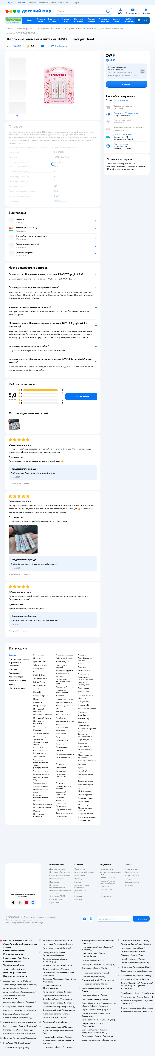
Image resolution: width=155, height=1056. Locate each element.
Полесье (37, 658)
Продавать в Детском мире (60, 872)
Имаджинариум (84, 702)
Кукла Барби (83, 771)
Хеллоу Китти (61, 734)
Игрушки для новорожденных (62, 691)
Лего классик (83, 688)
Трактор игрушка (40, 783)
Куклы (80, 767)
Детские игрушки (24, 28)
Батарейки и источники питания (80, 28)
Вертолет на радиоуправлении (40, 749)
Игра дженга (83, 712)
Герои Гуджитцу (39, 685)
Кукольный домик (85, 774)
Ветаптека (129, 885)
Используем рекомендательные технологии (23, 920)
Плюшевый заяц (85, 820)
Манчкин (82, 698)
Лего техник (61, 761)
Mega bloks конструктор (83, 684)
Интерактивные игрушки (62, 675)
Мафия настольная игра (85, 751)
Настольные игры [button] (17, 680)
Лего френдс (61, 771)
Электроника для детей (49, 28)
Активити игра (84, 719)
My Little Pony (39, 675)
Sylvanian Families (40, 662)
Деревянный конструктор (61, 793)
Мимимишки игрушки (65, 721)
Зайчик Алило (39, 682)
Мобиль (36, 811)
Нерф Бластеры (39, 706)
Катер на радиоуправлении (40, 796)
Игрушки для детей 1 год (64, 707)
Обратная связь (55, 899)
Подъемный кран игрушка (40, 778)
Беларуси (40, 922)
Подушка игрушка (85, 814)
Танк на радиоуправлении (40, 766)
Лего (58, 737)
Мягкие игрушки (85, 795)
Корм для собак (131, 879)
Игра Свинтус (84, 746)
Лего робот (60, 797)
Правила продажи (56, 879)
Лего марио (60, 780)
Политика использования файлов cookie (60, 892)
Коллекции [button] (14, 673)
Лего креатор (61, 806)
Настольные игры (85, 695)
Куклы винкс (83, 788)
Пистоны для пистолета (38, 722)
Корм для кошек (131, 872)
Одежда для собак (132, 882)
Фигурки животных (64, 702)
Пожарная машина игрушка (41, 791)
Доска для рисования (87, 708)
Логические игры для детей (87, 730)
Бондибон (37, 702)
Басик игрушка (84, 801)
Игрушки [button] (13, 669)
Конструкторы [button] (16, 676)
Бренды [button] (12, 655)
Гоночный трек (39, 753)
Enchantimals (38, 655)
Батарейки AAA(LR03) (112, 28)
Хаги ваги (59, 711)
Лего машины (83, 674)
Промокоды (54, 882)
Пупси (36, 699)
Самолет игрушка (40, 771)
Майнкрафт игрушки (64, 670)
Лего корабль (61, 816)
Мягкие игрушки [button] (17, 688)
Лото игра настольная (87, 761)
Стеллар (36, 672)
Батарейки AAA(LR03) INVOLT (20, 32)
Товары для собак (132, 875)
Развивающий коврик (65, 687)
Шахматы (82, 722)
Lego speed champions (65, 810)
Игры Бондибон (85, 740)
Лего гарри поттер (63, 757)
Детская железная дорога (40, 743)
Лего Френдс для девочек (85, 659)
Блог (101, 893)
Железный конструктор (61, 802)
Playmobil (37, 692)
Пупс (80, 778)
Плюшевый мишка (85, 798)
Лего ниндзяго (62, 740)
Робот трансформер (64, 658)
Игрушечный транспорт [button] (15, 664)
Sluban (81, 664)
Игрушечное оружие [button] (19, 659)
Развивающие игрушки (42, 804)
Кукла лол (82, 764)
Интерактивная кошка (87, 817)
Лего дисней (83, 691)
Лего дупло (60, 764)
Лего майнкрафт (62, 747)
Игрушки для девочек (42, 807)
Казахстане (29, 922)
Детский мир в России (14, 922)
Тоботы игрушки (40, 665)
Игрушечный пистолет (42, 715)
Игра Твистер (83, 715)
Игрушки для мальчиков (38, 815)
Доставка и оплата (57, 869)
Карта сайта (54, 902)
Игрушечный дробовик (38, 710)
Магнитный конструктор (61, 775)
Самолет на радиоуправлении (40, 761)
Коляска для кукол (85, 784)
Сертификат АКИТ (57, 896)
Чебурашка (60, 730)
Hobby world (83, 705)
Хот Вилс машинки (41, 734)
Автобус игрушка (40, 786)
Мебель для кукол (85, 791)
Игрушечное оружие (42, 727)
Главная (9, 28)
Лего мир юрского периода (63, 787)
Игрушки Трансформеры (62, 726)
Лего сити (60, 751)
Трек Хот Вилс (39, 757)
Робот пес (60, 696)
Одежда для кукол (85, 781)
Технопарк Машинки (42, 679)
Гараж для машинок (41, 774)
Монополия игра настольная (85, 756)
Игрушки (37, 801)
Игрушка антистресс (64, 655)
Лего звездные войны (65, 754)
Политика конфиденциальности (58, 886)
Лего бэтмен (61, 718)
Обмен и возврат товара (59, 875)
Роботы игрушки (62, 662)
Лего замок (82, 667)
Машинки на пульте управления (41, 738)
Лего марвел (61, 768)
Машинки (37, 730)
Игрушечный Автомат (42, 718)
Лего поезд (60, 783)
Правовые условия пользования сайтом (40, 917)
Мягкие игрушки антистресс (85, 809)
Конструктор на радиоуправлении (85, 678)
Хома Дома (37, 689)
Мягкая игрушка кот (86, 805)
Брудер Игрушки (40, 696)
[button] (142, 20)
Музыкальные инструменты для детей (63, 681)
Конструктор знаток (64, 813)
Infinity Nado (38, 668)
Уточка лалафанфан (64, 715)
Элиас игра (82, 743)
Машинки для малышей (61, 666)
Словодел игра (84, 725)
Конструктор (61, 744)
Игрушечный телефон (65, 699)
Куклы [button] (12, 684)
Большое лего (84, 670)
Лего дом (82, 655)
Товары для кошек (132, 869)
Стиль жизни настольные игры (85, 735)
